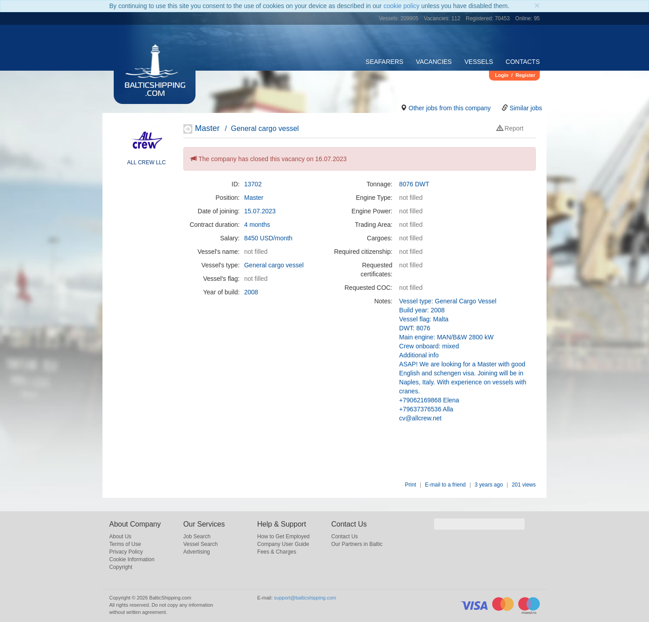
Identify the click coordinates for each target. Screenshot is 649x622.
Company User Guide (283, 544)
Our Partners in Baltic (356, 544)
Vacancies (434, 61)
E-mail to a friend (445, 485)
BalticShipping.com (155, 90)
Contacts (523, 61)
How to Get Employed (283, 536)
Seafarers (384, 61)
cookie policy (401, 5)
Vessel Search (200, 544)
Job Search (197, 536)
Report (510, 128)
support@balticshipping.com (305, 597)
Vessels (478, 61)
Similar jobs (526, 108)
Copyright (120, 567)
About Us (120, 536)
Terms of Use (125, 544)
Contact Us (344, 536)
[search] (479, 524)
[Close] (537, 5)
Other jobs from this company (450, 108)
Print (410, 485)
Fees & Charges (276, 552)
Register (525, 75)
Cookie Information (132, 559)
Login (501, 75)
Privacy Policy (126, 552)
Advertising (196, 552)
